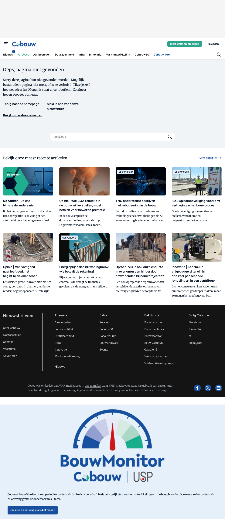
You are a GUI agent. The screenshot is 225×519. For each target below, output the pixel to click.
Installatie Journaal (156, 356)
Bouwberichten (153, 322)
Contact (8, 341)
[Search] (170, 137)
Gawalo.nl (150, 349)
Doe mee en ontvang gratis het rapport (32, 509)
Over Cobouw (11, 327)
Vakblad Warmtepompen (160, 363)
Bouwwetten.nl (153, 342)
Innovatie (61, 349)
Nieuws (60, 366)
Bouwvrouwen (109, 342)
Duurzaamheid (64, 336)
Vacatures (9, 348)
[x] (208, 388)
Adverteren (10, 355)
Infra (58, 342)
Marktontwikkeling (67, 356)
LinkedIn (195, 329)
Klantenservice (12, 334)
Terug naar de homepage (21, 104)
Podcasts (105, 322)
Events (104, 349)
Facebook (195, 322)
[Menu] (6, 44)
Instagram (196, 342)
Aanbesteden (63, 322)
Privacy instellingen (156, 390)
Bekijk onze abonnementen (22, 115)
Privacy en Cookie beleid (126, 390)
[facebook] (197, 388)
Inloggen (213, 43)
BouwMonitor (153, 336)
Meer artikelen (210, 158)
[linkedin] (218, 388)
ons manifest (93, 385)
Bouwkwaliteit (64, 329)
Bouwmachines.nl (155, 329)
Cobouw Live (108, 336)
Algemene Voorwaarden (92, 390)
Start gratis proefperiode (184, 43)
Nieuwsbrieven (18, 315)
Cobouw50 (106, 329)
